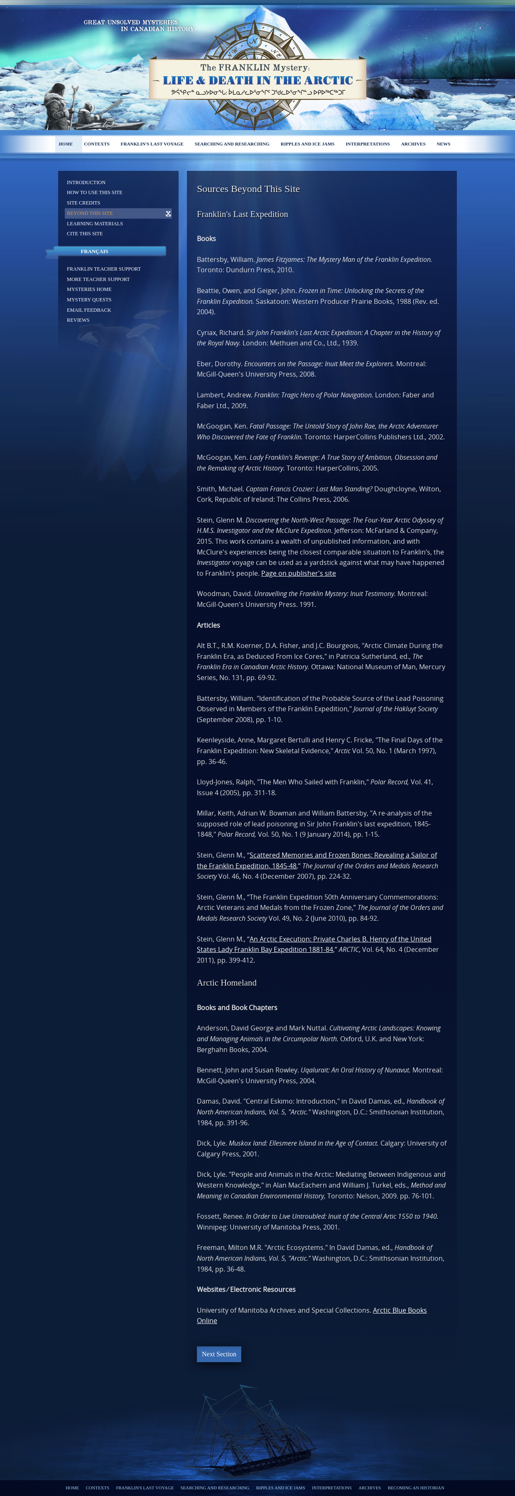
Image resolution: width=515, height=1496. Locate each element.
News (444, 143)
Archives (413, 143)
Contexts (97, 143)
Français (94, 251)
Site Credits (83, 203)
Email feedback (89, 310)
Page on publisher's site (298, 573)
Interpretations (368, 143)
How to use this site (95, 192)
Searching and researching (232, 143)
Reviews (78, 320)
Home (66, 143)
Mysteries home (89, 289)
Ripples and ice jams (308, 143)
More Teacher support (98, 279)
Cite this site (85, 234)
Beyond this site (90, 213)
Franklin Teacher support (104, 269)
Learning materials (95, 224)
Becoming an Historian (416, 1487)
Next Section (219, 1354)
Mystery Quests (89, 300)
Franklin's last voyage (152, 143)
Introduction (86, 182)
